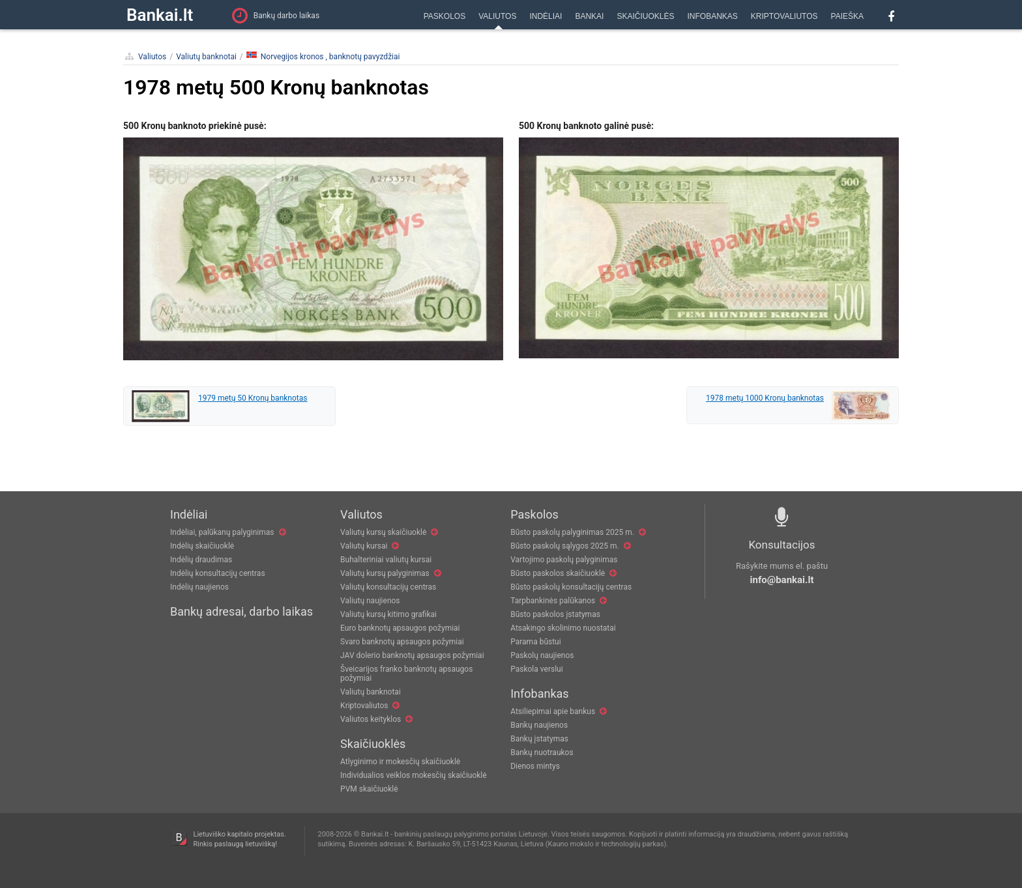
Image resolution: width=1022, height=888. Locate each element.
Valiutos (152, 56)
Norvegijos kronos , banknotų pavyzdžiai (323, 56)
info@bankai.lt (782, 580)
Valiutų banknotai (206, 56)
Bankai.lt (159, 15)
